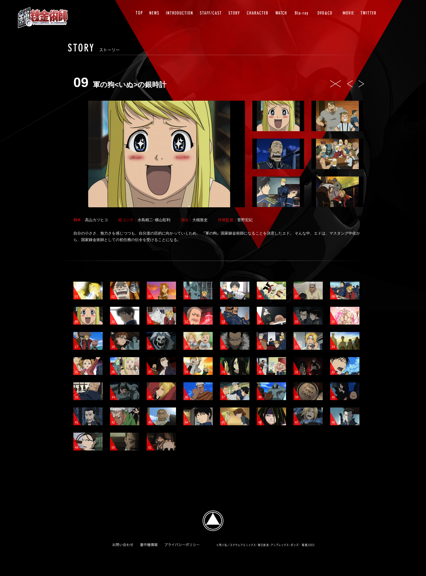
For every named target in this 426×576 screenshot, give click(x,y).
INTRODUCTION (180, 7)
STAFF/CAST (211, 7)
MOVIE (349, 7)
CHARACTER (258, 7)
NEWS (155, 7)
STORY (235, 7)
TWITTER (367, 7)
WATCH (282, 7)
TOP (141, 7)
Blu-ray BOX (302, 7)
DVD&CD (326, 7)
